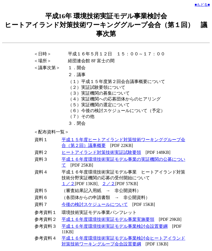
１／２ (68, 183)
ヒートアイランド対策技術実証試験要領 (101, 152)
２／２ (108, 183)
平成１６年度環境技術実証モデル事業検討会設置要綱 (115, 226)
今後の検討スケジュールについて (95, 204)
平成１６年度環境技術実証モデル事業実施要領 (108, 219)
